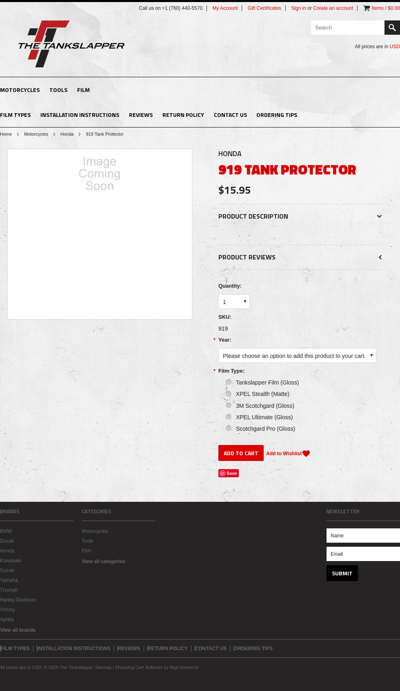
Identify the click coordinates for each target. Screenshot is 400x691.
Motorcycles (20, 89)
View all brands (18, 630)
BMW (6, 531)
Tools (58, 89)
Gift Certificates (264, 8)
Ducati (7, 541)
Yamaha (9, 580)
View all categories (103, 561)
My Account (225, 8)
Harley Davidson (18, 600)
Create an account (333, 8)
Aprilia (6, 619)
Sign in (298, 8)
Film (83, 89)
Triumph (9, 590)
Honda (66, 134)
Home (6, 134)
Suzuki (7, 570)
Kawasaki (10, 561)
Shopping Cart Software (139, 667)
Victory (7, 610)
